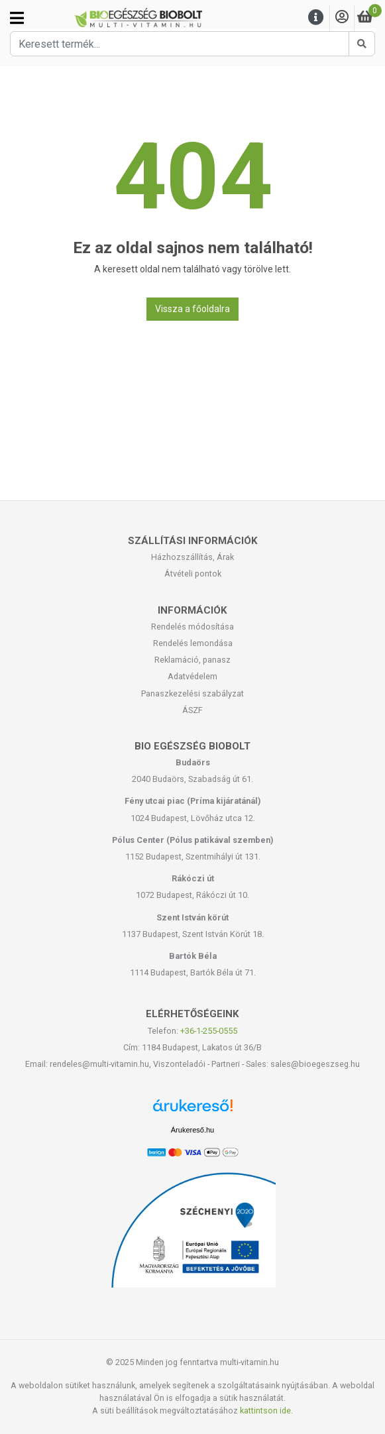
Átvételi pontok (192, 574)
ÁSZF (192, 710)
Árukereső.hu (192, 1130)
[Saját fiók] (342, 18)
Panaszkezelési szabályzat (192, 693)
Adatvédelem (192, 676)
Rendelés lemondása (193, 643)
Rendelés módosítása (192, 627)
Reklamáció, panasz (192, 660)
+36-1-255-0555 (208, 1031)
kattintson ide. (266, 1410)
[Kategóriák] (17, 18)
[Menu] (316, 17)
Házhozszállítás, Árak (192, 557)
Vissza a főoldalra (192, 308)
